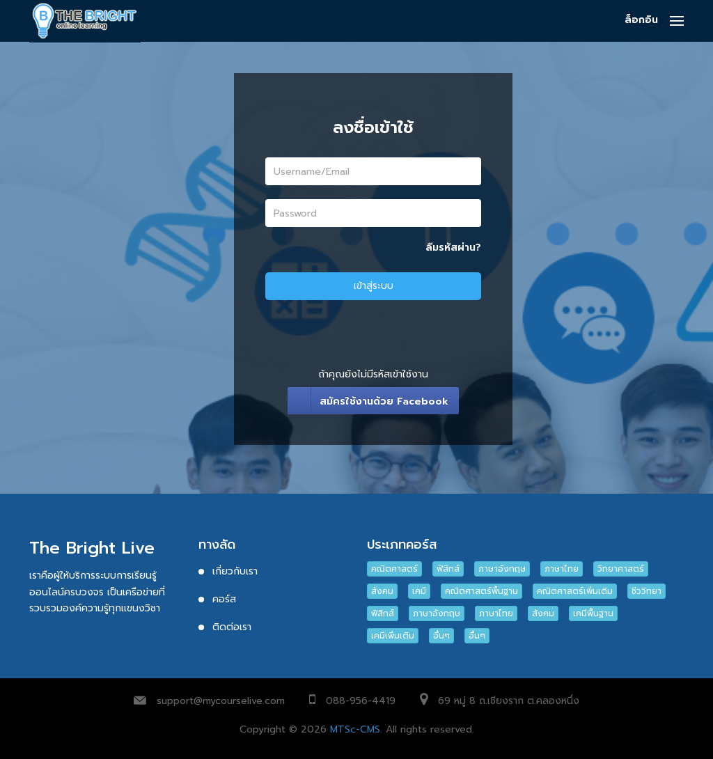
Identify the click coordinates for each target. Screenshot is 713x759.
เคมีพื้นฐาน (593, 613)
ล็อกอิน (641, 20)
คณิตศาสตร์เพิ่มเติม (575, 591)
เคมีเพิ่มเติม (392, 635)
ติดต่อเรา (231, 627)
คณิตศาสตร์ (394, 569)
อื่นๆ (441, 635)
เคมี (419, 591)
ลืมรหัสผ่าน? (453, 248)
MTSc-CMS (355, 729)
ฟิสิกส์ (448, 569)
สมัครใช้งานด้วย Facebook (384, 401)
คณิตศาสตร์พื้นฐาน (481, 591)
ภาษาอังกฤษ (502, 569)
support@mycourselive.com (221, 701)
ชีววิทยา (646, 591)
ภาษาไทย (561, 569)
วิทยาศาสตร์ (620, 569)
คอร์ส (224, 599)
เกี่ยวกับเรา (235, 571)
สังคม (382, 591)
